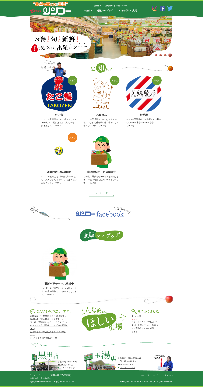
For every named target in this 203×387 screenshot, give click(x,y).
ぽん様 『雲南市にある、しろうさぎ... (48, 322)
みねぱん (101, 114)
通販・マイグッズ (105, 11)
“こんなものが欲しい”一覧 (45, 338)
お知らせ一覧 (101, 193)
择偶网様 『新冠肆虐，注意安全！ (46, 319)
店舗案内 (99, 6)
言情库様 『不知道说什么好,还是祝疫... (48, 316)
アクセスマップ (67, 368)
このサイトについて (148, 375)
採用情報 (109, 6)
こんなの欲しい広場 (127, 11)
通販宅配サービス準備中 (101, 172)
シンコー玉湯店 (101, 360)
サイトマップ (167, 375)
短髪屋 (144, 114)
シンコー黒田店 (47, 360)
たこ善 (59, 114)
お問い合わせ (121, 6)
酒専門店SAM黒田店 (59, 172)
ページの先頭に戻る (163, 363)
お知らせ (89, 11)
